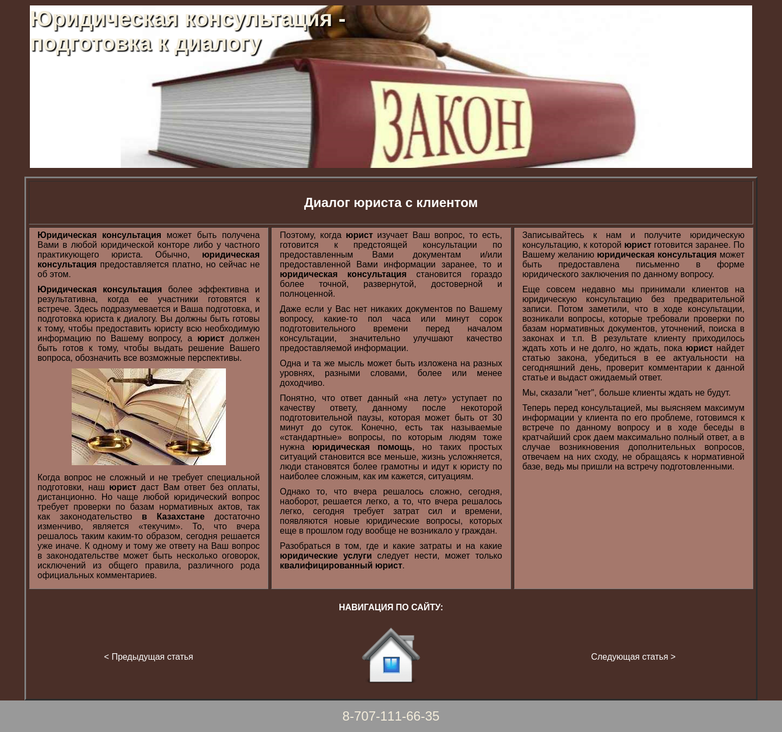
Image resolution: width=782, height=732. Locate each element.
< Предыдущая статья (148, 656)
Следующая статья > (633, 656)
